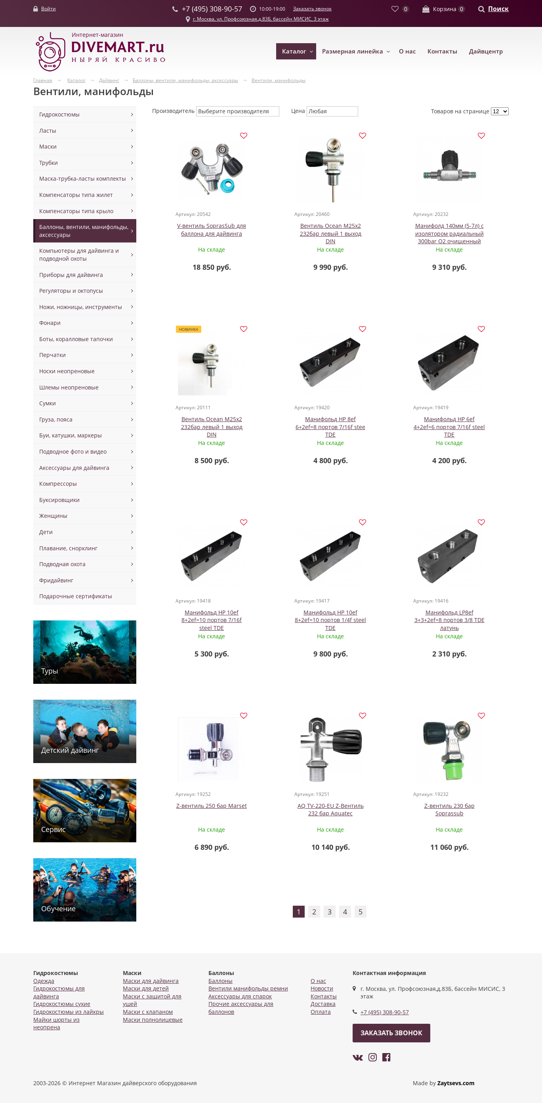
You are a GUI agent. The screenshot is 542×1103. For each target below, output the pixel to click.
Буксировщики (59, 500)
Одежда (43, 981)
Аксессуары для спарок (240, 996)
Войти (48, 8)
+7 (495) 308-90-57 (385, 1012)
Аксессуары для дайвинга (74, 467)
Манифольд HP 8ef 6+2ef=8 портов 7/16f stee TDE (196, 427)
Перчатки (52, 355)
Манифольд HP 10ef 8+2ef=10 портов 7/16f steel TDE (375, 427)
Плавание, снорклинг (68, 548)
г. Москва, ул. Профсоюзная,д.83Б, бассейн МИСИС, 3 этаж (261, 18)
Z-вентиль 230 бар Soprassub (464, 618)
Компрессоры (58, 483)
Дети (46, 532)
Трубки (48, 162)
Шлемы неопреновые (69, 387)
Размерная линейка (352, 51)
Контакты (442, 51)
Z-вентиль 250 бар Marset (285, 614)
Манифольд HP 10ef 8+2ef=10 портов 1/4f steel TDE (464, 427)
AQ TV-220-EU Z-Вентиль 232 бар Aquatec (375, 618)
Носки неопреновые (67, 371)
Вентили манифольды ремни (248, 988)
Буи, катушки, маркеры (70, 435)
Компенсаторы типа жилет (76, 194)
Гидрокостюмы (59, 114)
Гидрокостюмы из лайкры (68, 1011)
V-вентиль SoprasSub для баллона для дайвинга (196, 230)
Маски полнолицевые (153, 1019)
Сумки (47, 403)
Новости (322, 988)
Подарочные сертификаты (75, 596)
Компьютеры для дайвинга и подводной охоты (79, 254)
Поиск (498, 8)
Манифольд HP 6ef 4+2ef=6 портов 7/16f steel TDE (285, 427)
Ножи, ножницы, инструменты (80, 307)
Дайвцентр (486, 51)
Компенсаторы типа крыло (76, 211)
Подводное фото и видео (73, 451)
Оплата (321, 1011)
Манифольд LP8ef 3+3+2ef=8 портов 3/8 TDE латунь (197, 621)
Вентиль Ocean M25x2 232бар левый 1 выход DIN (286, 233)
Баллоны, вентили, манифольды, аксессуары (83, 231)
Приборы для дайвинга (71, 275)
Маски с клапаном (148, 1011)
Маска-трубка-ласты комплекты (82, 178)
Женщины (53, 515)
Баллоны (220, 981)
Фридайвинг (56, 580)
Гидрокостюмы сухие (61, 1004)
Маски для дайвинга (151, 981)
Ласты (47, 130)
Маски (48, 146)
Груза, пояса (56, 419)
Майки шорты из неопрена (56, 1023)
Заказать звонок (312, 8)
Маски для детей (146, 988)
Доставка (323, 1004)
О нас (407, 51)
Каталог (294, 51)
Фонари (50, 322)
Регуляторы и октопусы (71, 290)
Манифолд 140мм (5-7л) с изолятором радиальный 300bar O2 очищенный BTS (375, 237)
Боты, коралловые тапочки (76, 339)
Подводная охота (62, 564)
